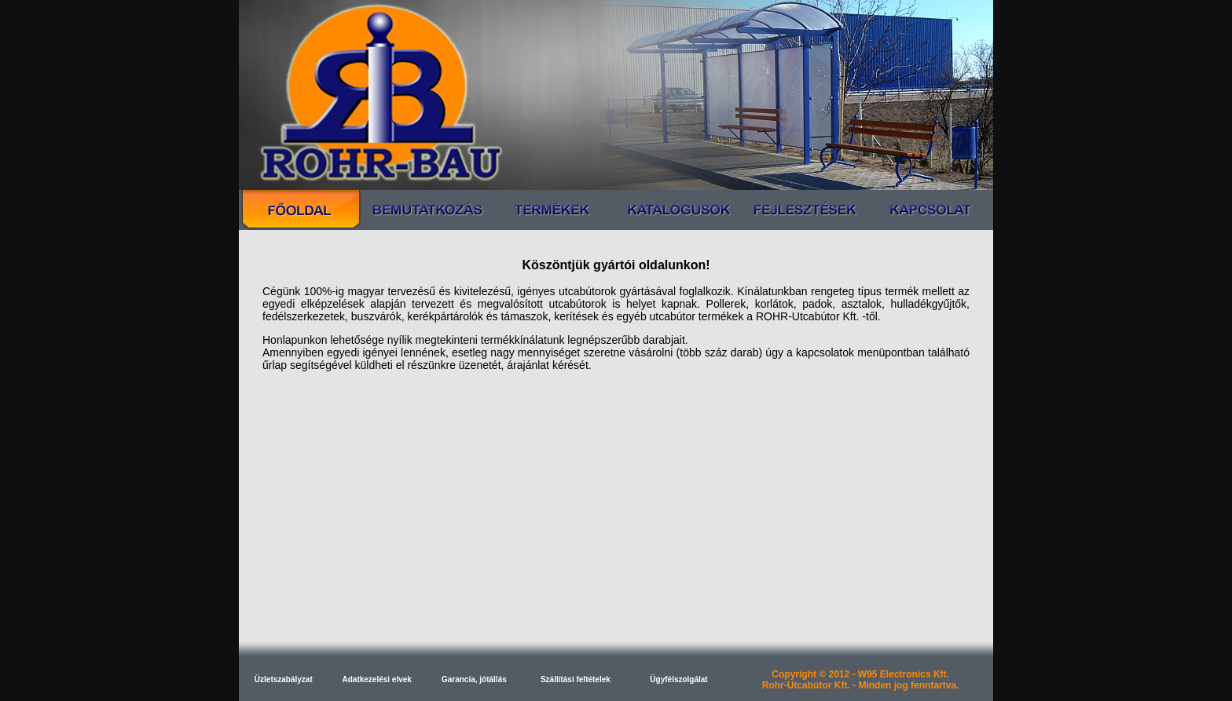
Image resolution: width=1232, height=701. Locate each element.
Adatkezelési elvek (377, 679)
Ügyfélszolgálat (678, 679)
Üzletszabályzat (284, 679)
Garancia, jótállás (474, 679)
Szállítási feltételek (575, 679)
